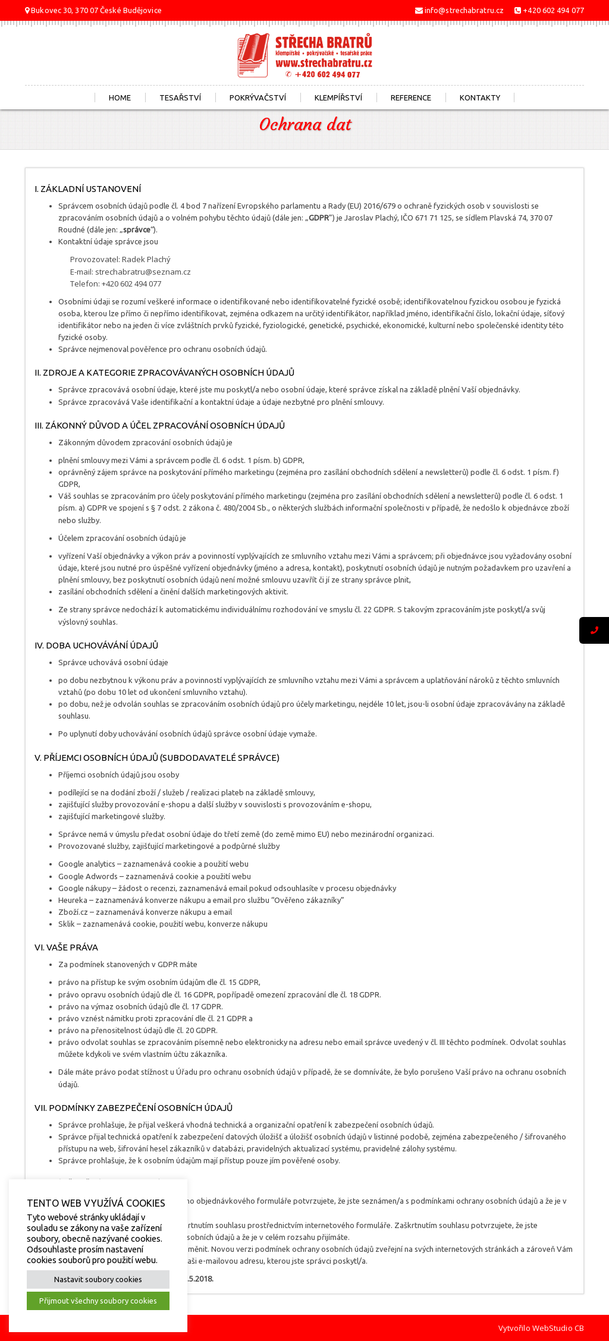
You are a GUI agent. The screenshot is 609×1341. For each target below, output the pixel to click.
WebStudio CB (558, 1328)
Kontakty (480, 97)
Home (120, 97)
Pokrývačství (258, 97)
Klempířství (338, 97)
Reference (411, 97)
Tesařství (180, 97)
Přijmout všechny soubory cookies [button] (98, 1300)
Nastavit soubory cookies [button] (98, 1279)
